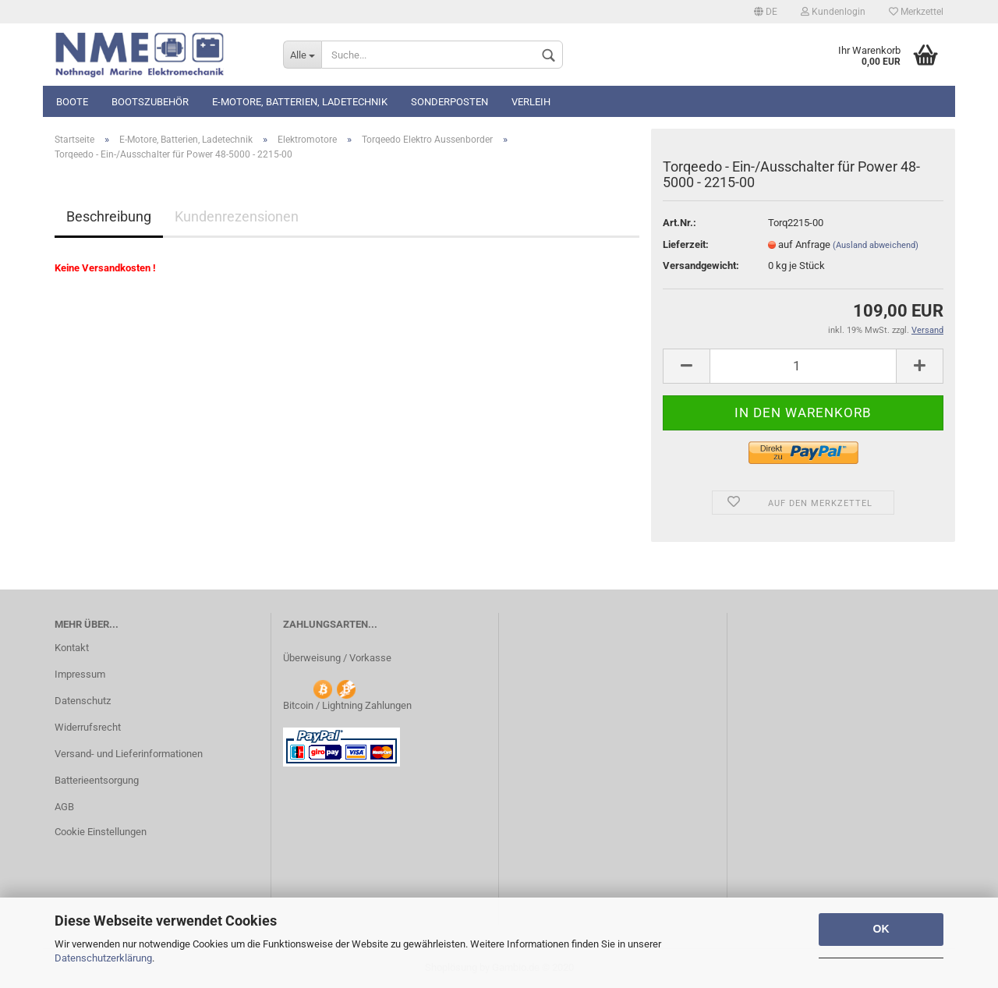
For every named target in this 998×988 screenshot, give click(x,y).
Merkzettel (916, 11)
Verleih (530, 102)
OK (881, 928)
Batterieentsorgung (97, 780)
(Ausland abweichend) (875, 245)
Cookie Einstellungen (101, 831)
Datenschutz (83, 700)
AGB (64, 807)
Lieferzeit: (686, 244)
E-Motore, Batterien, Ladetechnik (300, 102)
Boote (72, 102)
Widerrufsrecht (88, 727)
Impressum (80, 674)
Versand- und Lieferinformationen (129, 754)
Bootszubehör (150, 102)
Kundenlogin (833, 11)
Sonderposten (449, 102)
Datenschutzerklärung (103, 958)
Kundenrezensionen (237, 216)
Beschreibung (108, 216)
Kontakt (72, 647)
